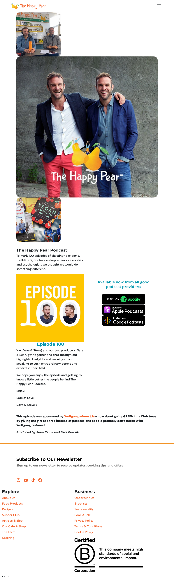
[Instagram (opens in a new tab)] (18, 480)
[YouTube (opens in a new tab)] (26, 480)
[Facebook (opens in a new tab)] (40, 480)
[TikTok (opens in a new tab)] (33, 480)
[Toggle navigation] (159, 6)
